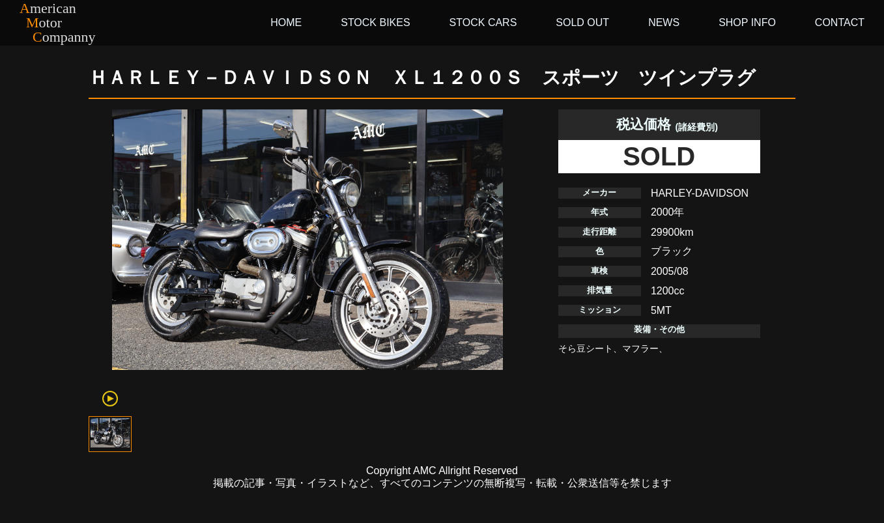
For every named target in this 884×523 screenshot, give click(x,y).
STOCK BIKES (375, 22)
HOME (286, 22)
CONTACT (839, 22)
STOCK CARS (483, 22)
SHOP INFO (747, 22)
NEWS (663, 22)
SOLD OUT (582, 22)
